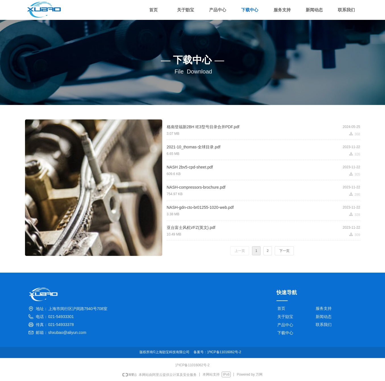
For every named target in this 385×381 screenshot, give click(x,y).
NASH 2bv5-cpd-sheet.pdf (190, 167)
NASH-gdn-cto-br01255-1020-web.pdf (200, 207)
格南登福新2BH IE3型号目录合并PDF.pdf (203, 127)
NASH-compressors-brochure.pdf (196, 187)
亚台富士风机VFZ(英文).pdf (191, 227)
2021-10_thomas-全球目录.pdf (193, 147)
